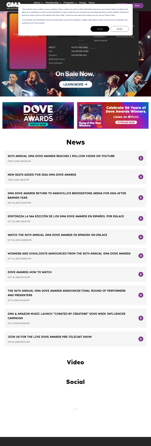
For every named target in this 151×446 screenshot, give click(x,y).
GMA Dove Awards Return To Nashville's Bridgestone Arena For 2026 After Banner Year (67, 195)
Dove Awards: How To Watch (30, 272)
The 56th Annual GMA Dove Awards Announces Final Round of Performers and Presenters (67, 293)
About (37, 2)
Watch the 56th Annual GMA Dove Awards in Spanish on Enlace (57, 235)
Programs (69, 2)
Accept (100, 29)
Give (137, 5)
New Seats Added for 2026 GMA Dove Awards (42, 174)
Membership (51, 2)
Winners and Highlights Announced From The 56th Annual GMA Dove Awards (69, 253)
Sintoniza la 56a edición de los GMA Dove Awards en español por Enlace (66, 216)
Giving (82, 2)
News (92, 2)
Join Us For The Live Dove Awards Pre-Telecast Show (50, 336)
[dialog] (75, 20)
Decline (119, 29)
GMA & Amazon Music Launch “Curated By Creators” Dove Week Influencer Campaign (66, 316)
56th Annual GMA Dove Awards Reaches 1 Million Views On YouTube (61, 156)
